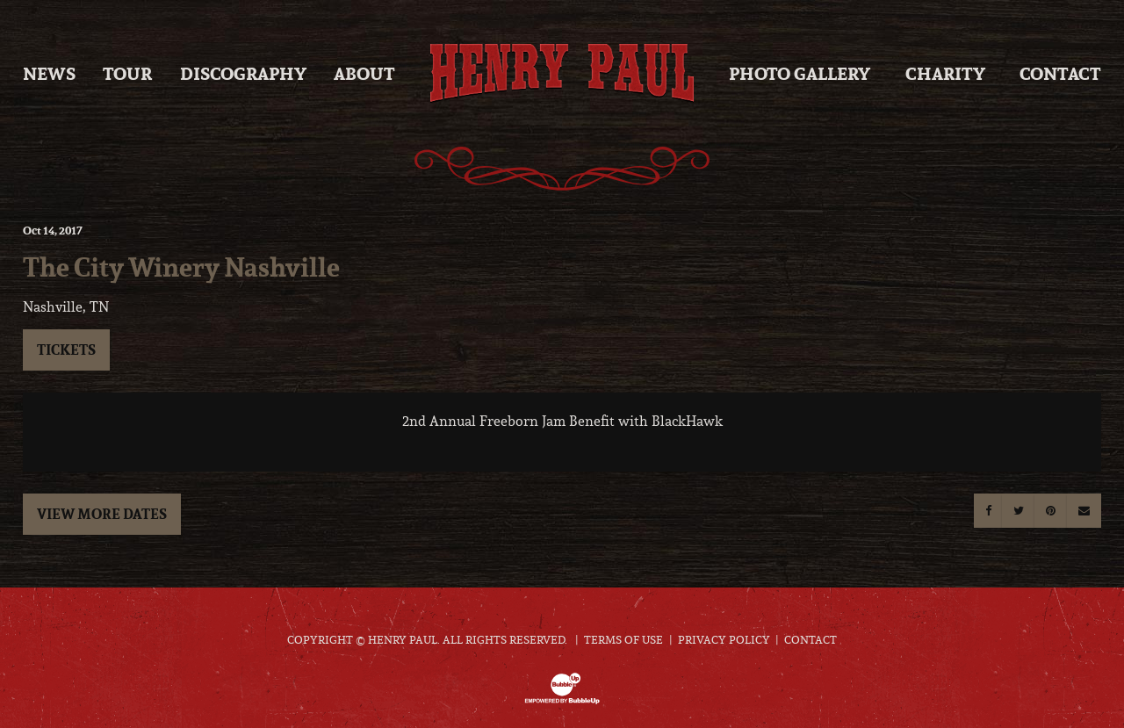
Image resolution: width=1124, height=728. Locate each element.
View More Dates (102, 513)
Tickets (66, 349)
